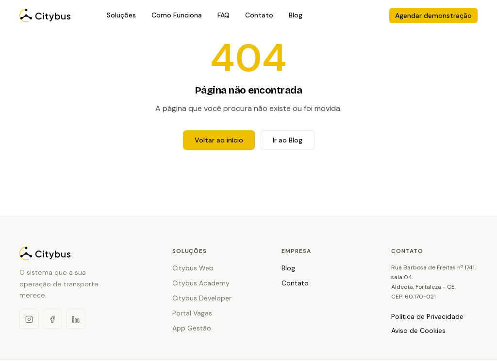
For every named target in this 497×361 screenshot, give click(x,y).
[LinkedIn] (75, 319)
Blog (295, 15)
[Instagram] (29, 319)
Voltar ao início (219, 140)
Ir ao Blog (287, 140)
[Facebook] (52, 319)
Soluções (121, 15)
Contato (259, 15)
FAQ (223, 15)
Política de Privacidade (427, 316)
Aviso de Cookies (418, 330)
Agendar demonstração (433, 15)
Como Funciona (176, 15)
